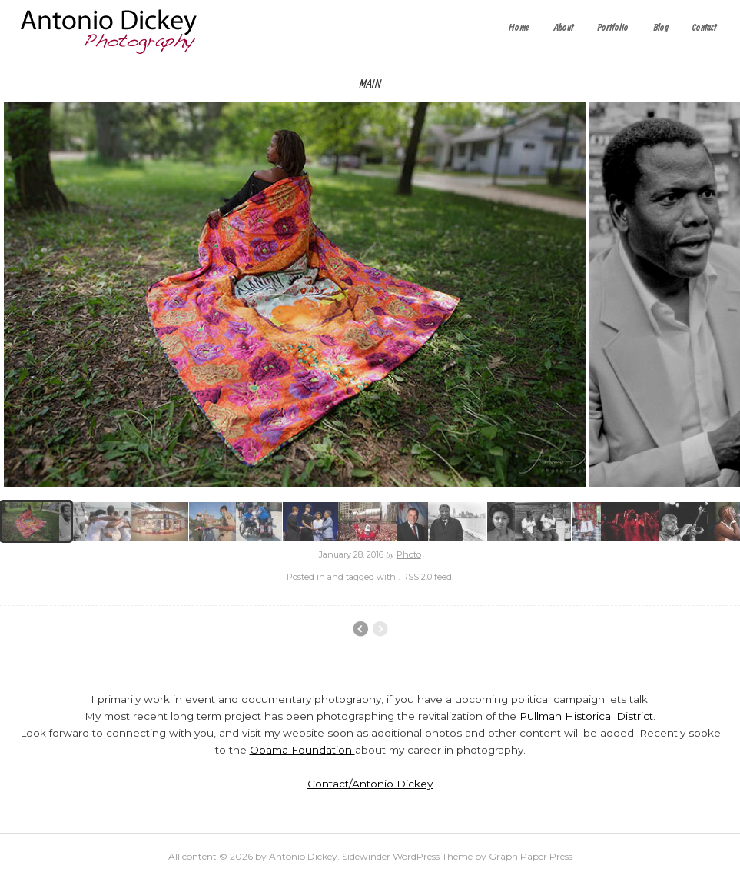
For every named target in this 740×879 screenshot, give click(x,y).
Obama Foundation (302, 750)
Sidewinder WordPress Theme (407, 856)
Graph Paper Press (530, 856)
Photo (409, 554)
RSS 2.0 (417, 576)
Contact (704, 28)
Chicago (360, 629)
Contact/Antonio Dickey (370, 783)
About (563, 28)
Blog (661, 28)
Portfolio (613, 28)
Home (519, 28)
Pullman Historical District (586, 716)
